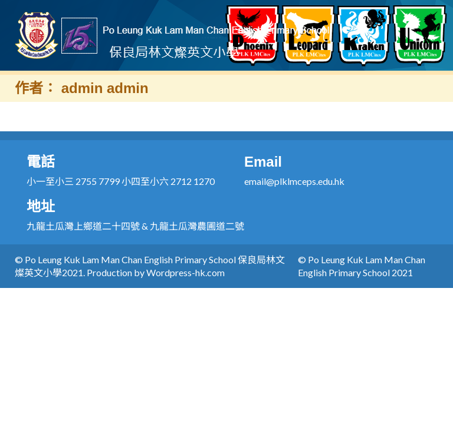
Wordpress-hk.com (185, 272)
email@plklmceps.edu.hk (294, 181)
